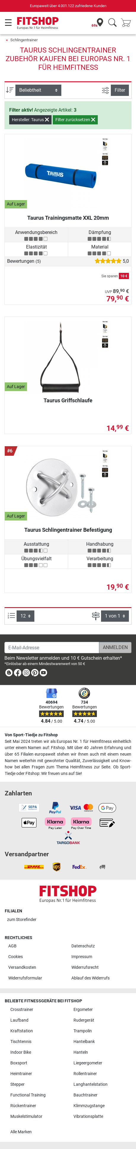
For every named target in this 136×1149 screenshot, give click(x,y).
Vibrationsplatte (88, 1116)
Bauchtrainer (85, 1095)
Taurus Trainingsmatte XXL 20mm (68, 218)
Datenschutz (83, 946)
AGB (12, 946)
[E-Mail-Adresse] (51, 647)
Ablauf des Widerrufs (90, 978)
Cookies (15, 956)
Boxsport (18, 1063)
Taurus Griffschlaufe (68, 400)
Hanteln (80, 1052)
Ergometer (83, 1009)
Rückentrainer (23, 1105)
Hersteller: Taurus (30, 119)
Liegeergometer (87, 1063)
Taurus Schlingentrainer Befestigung (68, 530)
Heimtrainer (21, 1073)
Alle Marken (21, 1131)
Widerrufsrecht (85, 967)
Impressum (81, 956)
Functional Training (28, 1095)
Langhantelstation (90, 1084)
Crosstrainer (21, 1009)
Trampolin (82, 1031)
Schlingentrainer (24, 40)
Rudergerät (83, 1020)
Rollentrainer (85, 1073)
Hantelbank (84, 1041)
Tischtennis (20, 1041)
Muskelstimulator (26, 1116)
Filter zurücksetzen (75, 119)
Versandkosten (22, 967)
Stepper (17, 1084)
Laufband (19, 1020)
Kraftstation (21, 1031)
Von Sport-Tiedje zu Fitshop (31, 734)
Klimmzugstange (89, 1105)
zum (21, 919)
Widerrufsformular (25, 978)
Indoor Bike (20, 1052)
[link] (9, 674)
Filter (120, 90)
